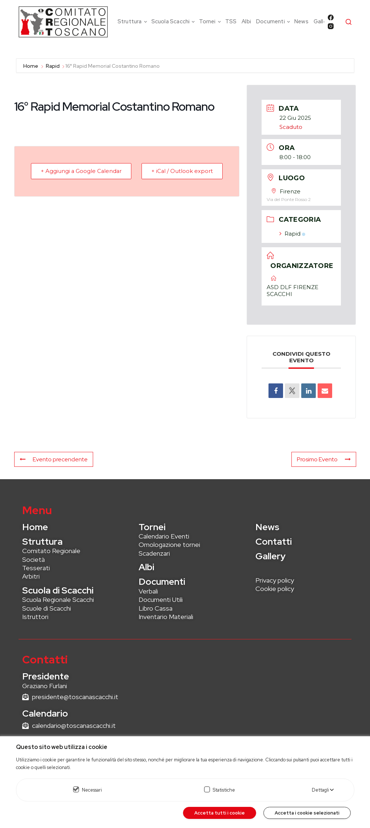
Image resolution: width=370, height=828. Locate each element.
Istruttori (35, 616)
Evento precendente (54, 459)
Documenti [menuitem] (274, 21)
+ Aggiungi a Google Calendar (82, 170)
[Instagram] (331, 26)
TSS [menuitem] (231, 21)
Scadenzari (154, 553)
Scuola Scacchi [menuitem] (174, 21)
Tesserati (36, 568)
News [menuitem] (301, 21)
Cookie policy (274, 588)
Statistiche (224, 790)
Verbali (148, 591)
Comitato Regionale (51, 551)
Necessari (92, 790)
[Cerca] (348, 22)
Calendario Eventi (164, 536)
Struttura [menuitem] (133, 21)
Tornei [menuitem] (210, 21)
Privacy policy (274, 580)
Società (33, 559)
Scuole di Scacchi (46, 608)
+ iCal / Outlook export (181, 170)
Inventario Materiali (166, 616)
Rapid (53, 66)
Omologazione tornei (169, 544)
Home (31, 66)
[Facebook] (331, 17)
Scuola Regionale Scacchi (58, 599)
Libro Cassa (155, 608)
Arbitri (31, 576)
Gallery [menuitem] (322, 21)
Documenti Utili (161, 599)
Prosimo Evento (324, 459)
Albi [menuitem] (246, 21)
